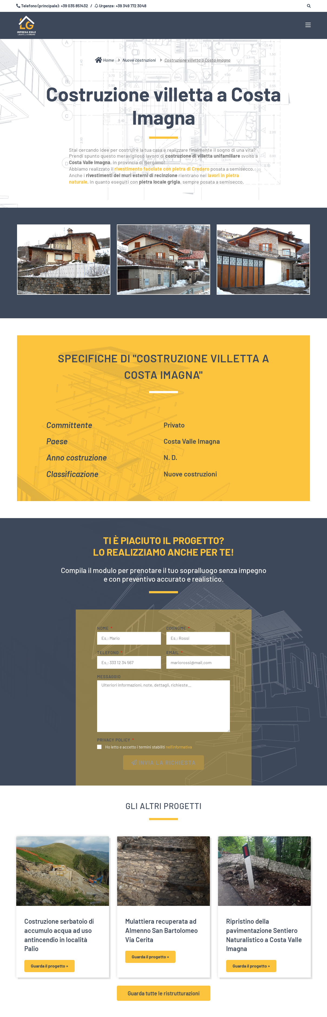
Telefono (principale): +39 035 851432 (54, 5)
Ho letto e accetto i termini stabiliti (148, 746)
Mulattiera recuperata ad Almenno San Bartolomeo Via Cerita (161, 930)
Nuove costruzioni (139, 59)
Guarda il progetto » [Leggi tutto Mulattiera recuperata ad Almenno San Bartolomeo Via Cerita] (150, 956)
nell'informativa (179, 746)
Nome (103, 628)
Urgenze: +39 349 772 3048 (122, 5)
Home (104, 59)
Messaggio (109, 676)
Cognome (176, 628)
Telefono (108, 652)
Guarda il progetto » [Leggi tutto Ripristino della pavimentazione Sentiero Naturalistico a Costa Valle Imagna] (251, 965)
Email (173, 652)
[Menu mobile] (308, 24)
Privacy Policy (114, 739)
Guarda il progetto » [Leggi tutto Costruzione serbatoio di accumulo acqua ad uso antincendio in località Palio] (49, 965)
